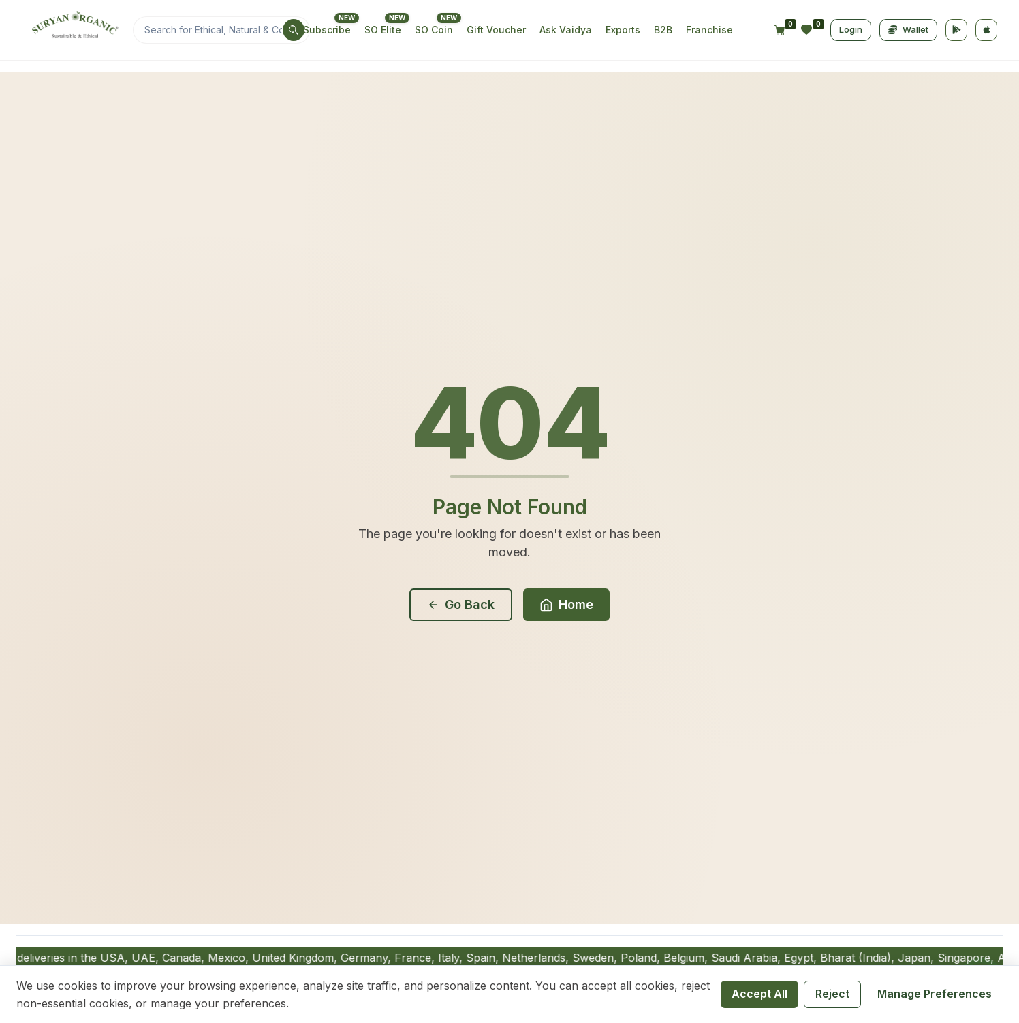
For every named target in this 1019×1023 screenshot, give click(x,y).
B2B (663, 29)
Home (566, 604)
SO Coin (434, 29)
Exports (623, 29)
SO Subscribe (319, 29)
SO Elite (382, 29)
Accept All (759, 994)
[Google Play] (956, 30)
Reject (832, 994)
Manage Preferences (934, 994)
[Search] (221, 30)
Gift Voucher (496, 29)
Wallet (908, 29)
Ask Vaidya (565, 29)
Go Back (461, 604)
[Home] (73, 30)
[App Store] (986, 30)
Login (850, 29)
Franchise (709, 29)
